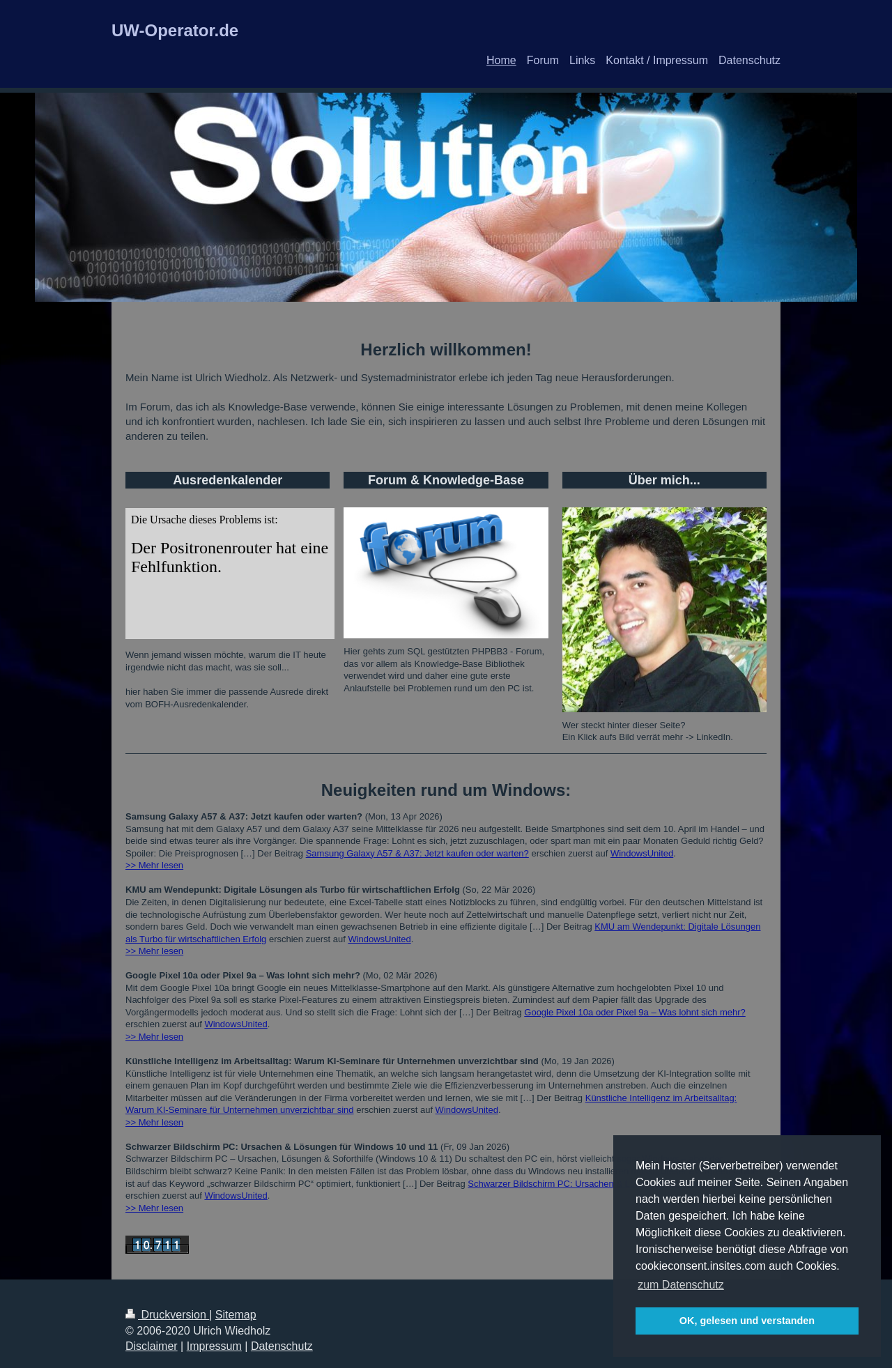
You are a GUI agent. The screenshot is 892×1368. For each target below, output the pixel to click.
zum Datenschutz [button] (681, 1285)
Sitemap (235, 1315)
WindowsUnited (641, 853)
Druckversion (167, 1315)
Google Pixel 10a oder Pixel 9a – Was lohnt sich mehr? (634, 1012)
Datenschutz (282, 1346)
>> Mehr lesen (154, 865)
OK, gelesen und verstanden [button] (747, 1320)
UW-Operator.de (175, 30)
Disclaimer (151, 1346)
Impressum (214, 1346)
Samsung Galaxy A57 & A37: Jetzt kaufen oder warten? (417, 853)
